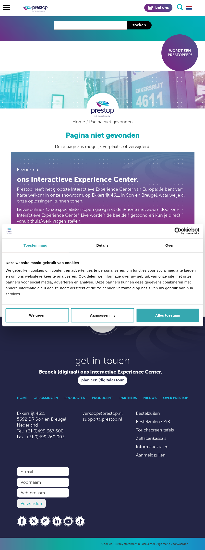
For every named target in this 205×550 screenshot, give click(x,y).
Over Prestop (175, 398)
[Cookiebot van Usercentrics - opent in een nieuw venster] (178, 231)
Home (79, 121)
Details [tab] (102, 245)
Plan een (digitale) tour (102, 380)
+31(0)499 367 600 (44, 431)
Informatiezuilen (152, 446)
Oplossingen (46, 398)
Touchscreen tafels (155, 430)
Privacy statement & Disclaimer (134, 544)
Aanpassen (102, 315)
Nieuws (150, 398)
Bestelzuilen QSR (153, 421)
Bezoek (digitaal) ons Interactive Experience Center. (100, 372)
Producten (74, 398)
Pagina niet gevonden (111, 121)
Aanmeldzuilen (151, 455)
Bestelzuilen (148, 413)
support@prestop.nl (102, 419)
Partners (128, 398)
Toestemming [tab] (36, 245)
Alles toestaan (167, 315)
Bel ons (158, 7)
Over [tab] (169, 245)
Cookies (106, 544)
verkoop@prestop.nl (102, 413)
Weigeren (37, 315)
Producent (102, 398)
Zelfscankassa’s (151, 438)
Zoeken (139, 25)
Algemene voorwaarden (172, 544)
